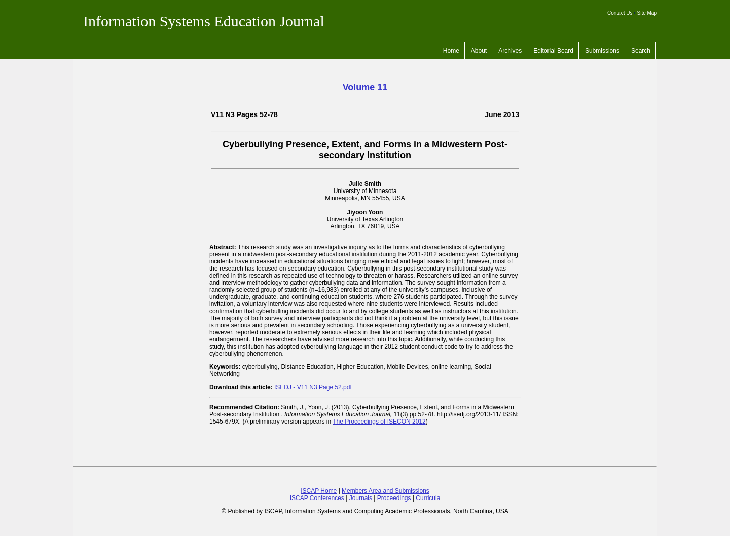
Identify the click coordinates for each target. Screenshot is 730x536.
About (479, 50)
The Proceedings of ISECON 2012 (379, 421)
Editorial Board (553, 50)
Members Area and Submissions (385, 490)
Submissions (602, 50)
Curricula (428, 498)
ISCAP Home (319, 490)
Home (451, 50)
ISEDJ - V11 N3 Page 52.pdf (313, 387)
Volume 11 (365, 87)
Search (640, 50)
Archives (510, 50)
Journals (360, 498)
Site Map (647, 13)
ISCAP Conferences (317, 498)
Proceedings (394, 498)
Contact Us (619, 13)
